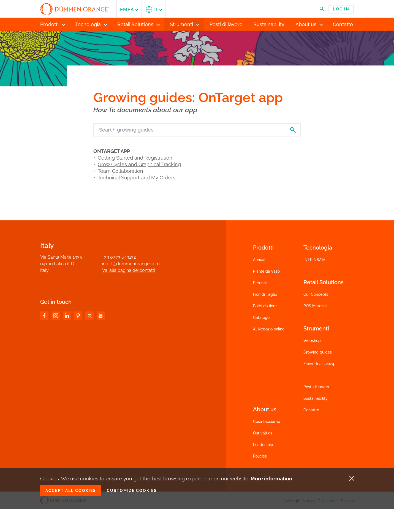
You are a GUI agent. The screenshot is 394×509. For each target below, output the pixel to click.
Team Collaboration (120, 171)
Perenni (260, 283)
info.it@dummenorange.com (131, 263)
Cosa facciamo (266, 421)
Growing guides (317, 352)
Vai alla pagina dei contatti (128, 270)
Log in (341, 9)
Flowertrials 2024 (318, 364)
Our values (262, 433)
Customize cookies (132, 490)
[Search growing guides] (197, 129)
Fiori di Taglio (265, 294)
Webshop (312, 340)
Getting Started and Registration (135, 158)
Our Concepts (315, 294)
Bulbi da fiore (265, 306)
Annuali (259, 260)
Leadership (263, 444)
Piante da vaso (266, 271)
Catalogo (261, 317)
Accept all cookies (70, 490)
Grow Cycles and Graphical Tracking (139, 164)
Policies (260, 456)
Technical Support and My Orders (136, 177)
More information (271, 478)
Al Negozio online (268, 329)
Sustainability (315, 398)
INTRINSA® (314, 260)
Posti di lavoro (316, 387)
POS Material (315, 306)
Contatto (311, 410)
